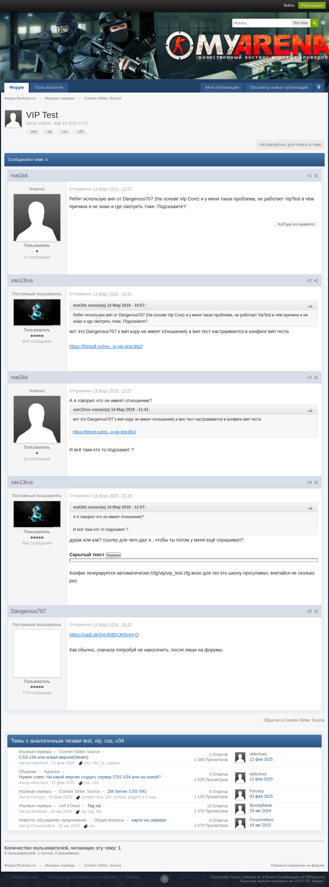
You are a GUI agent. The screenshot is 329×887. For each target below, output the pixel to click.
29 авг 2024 (260, 810)
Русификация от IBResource (300, 877)
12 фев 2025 (261, 759)
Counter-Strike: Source (79, 751)
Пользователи (49, 87)
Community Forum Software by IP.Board (243, 877)
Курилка (51, 771)
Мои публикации (222, 87)
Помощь (133, 877)
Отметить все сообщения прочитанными (82, 877)
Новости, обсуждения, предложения (52, 820)
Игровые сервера (35, 751)
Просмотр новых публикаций (279, 87)
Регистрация (312, 5)
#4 (312, 482)
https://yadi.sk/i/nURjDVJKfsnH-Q (104, 634)
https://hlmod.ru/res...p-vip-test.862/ (106, 346)
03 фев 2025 (261, 796)
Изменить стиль (24, 877)
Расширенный (323, 22)
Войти (289, 5)
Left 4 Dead (69, 805)
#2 (312, 280)
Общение (28, 771)
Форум (16, 87)
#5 (312, 611)
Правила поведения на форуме (298, 865)
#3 (312, 377)
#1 (312, 175)
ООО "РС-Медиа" (310, 881)
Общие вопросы (109, 820)
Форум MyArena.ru (19, 865)
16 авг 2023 (260, 825)
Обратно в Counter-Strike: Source (294, 720)
